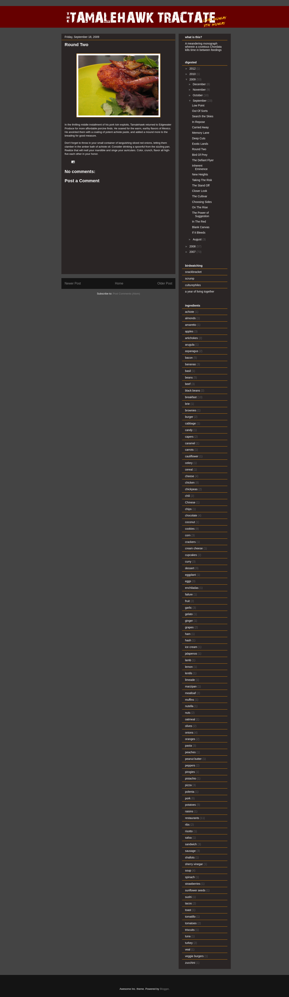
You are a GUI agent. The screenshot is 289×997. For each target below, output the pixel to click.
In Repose (198, 121)
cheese (189, 476)
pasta (188, 745)
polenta (189, 791)
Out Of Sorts (200, 110)
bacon (189, 357)
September (200, 100)
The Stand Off (201, 185)
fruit (187, 601)
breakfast (191, 397)
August (197, 239)
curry (188, 561)
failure (189, 594)
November (199, 89)
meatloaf (190, 693)
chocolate (191, 515)
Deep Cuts (198, 138)
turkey (189, 942)
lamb (188, 660)
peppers (190, 765)
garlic (188, 607)
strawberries (192, 883)
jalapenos (191, 653)
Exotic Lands (200, 143)
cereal (189, 469)
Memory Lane (200, 132)
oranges (190, 739)
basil (188, 370)
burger (189, 416)
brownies (190, 410)
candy (188, 430)
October (198, 95)
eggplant (190, 574)
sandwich (191, 844)
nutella (189, 706)
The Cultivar (199, 196)
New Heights (200, 174)
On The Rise (200, 207)
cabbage (190, 423)
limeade (190, 679)
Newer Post (73, 283)
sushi (188, 897)
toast (188, 910)
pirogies (190, 771)
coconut (190, 522)
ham (187, 634)
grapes (189, 627)
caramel (190, 443)
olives (188, 726)
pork (187, 798)
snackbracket (193, 271)
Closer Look (199, 190)
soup (188, 870)
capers (189, 436)
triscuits (189, 929)
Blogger (164, 988)
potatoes (190, 804)
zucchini (190, 962)
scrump (189, 278)
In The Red (199, 221)
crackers (190, 542)
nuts (187, 712)
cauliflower (191, 456)
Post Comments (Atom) (126, 293)
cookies (189, 528)
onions (189, 732)
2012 (192, 68)
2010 (192, 74)
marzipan (191, 686)
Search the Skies (202, 116)
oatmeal (190, 719)
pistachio (190, 778)
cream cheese (194, 548)
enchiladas (191, 587)
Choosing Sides (202, 201)
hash (188, 640)
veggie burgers (194, 956)
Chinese (190, 502)
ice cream (191, 647)
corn (187, 535)
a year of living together (199, 291)
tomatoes (191, 923)
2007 (192, 251)
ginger (189, 620)
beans (189, 377)
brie (187, 403)
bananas (190, 364)
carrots (189, 449)
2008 (192, 246)
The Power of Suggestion (200, 214)
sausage (190, 850)
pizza (188, 785)
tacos (188, 903)
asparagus (191, 351)
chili (187, 495)
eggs (188, 581)
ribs (187, 824)
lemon (189, 666)
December (199, 84)
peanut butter (193, 758)
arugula (189, 344)
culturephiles (193, 285)
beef (187, 384)
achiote (189, 311)
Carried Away (200, 127)
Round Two (199, 149)
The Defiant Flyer (203, 160)
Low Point (198, 105)
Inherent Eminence (200, 167)
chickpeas (191, 489)
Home (119, 283)
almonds (190, 318)
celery (188, 463)
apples (189, 331)
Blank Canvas (200, 227)
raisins (189, 811)
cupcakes (191, 555)
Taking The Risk (202, 180)
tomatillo (190, 916)
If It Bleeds (198, 232)
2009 (192, 79)
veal (187, 949)
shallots (189, 857)
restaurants (192, 818)
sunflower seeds (195, 890)
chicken (189, 482)
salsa (188, 837)
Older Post (164, 283)
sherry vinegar (194, 864)
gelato (189, 614)
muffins (189, 699)
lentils (188, 673)
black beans (192, 390)
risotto (189, 831)
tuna (187, 936)
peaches (190, 752)
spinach (190, 877)
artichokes (191, 338)
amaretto (190, 324)
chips (188, 509)
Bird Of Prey (199, 154)
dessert (189, 568)
